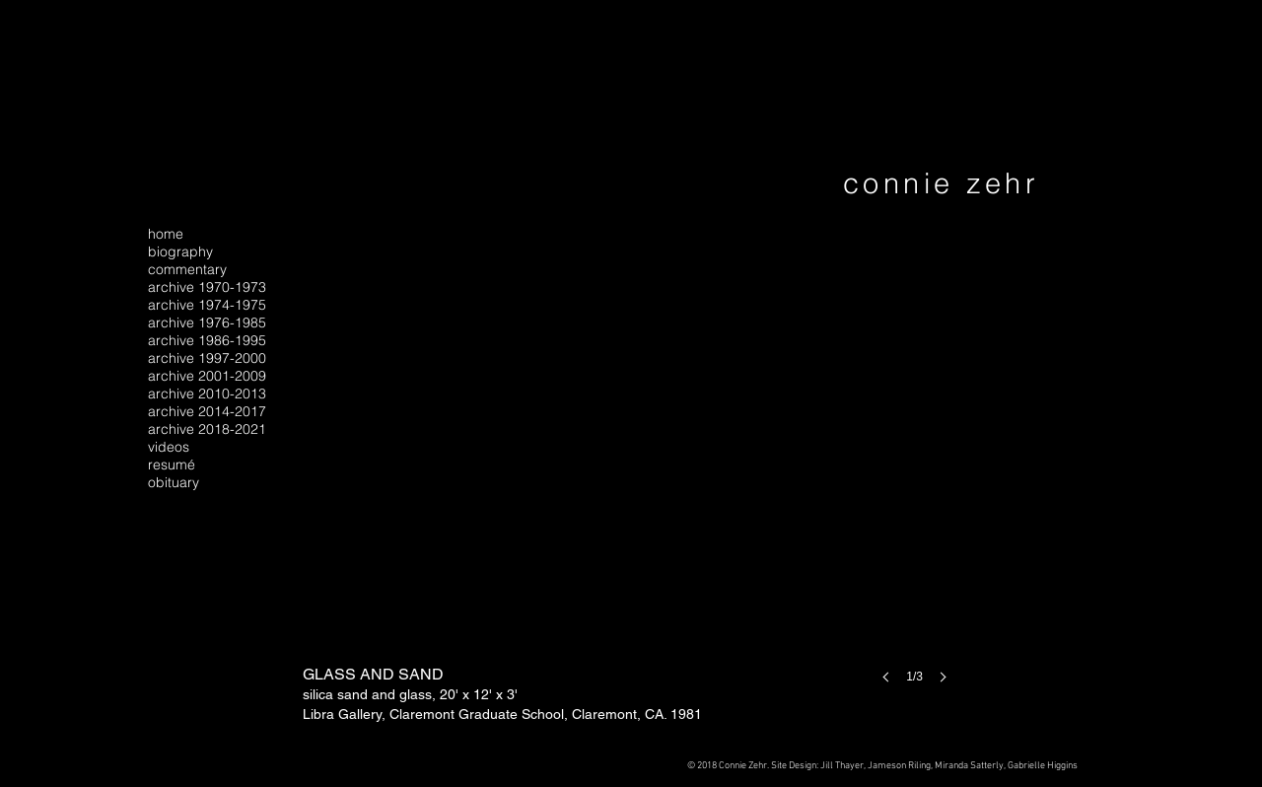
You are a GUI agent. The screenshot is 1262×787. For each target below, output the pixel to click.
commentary (187, 269)
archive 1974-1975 (207, 305)
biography (180, 251)
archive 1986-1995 (207, 340)
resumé (171, 464)
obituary (173, 482)
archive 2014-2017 (207, 411)
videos (168, 447)
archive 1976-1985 (207, 322)
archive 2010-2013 (207, 393)
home (165, 234)
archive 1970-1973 (207, 287)
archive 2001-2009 (207, 376)
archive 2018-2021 (207, 429)
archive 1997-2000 (207, 358)
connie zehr (941, 183)
